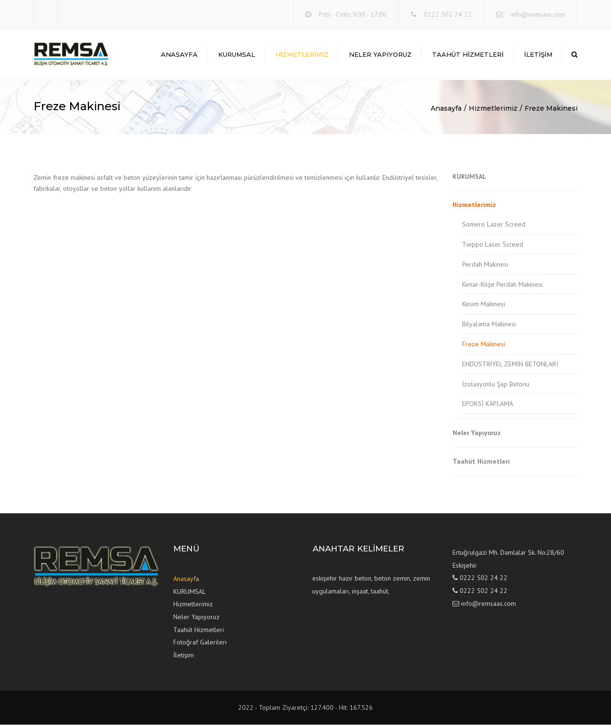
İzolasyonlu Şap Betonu (495, 386)
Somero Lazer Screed (494, 226)
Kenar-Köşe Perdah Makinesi (502, 286)
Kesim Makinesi (483, 306)
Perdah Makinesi (485, 266)
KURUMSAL (236, 55)
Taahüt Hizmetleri (468, 55)
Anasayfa (179, 55)
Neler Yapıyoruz (380, 55)
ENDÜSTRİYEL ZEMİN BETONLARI (510, 366)
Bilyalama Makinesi (489, 326)
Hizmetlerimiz (301, 55)
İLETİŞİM (538, 55)
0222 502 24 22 (448, 14)
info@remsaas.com (537, 14)
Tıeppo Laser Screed (492, 246)
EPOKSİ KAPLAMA (487, 406)
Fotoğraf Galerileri (200, 644)
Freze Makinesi (551, 110)
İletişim (183, 657)
